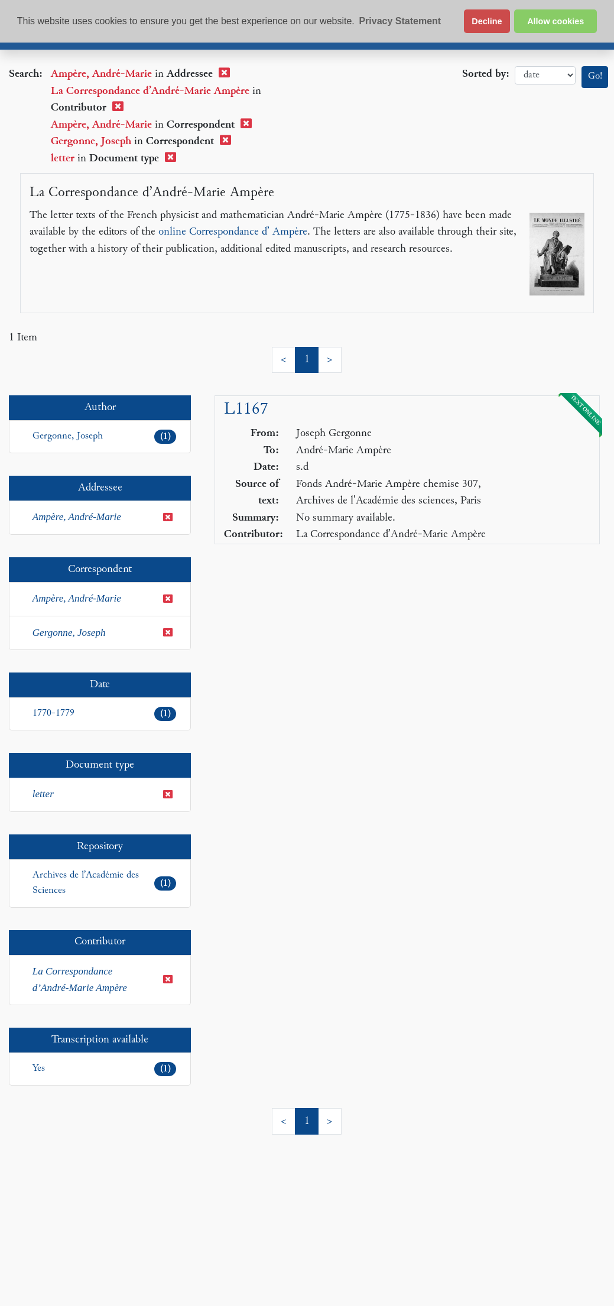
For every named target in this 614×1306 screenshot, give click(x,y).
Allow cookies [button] (555, 21)
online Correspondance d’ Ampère (232, 232)
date (545, 75)
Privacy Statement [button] (400, 21)
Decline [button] (487, 21)
